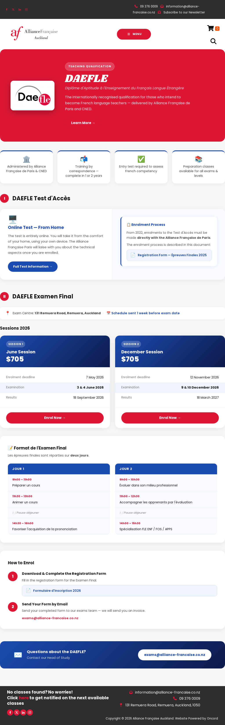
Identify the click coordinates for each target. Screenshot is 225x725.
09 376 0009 (189, 698)
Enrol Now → (54, 417)
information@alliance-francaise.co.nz (167, 692)
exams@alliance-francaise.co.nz (50, 618)
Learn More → (83, 123)
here (24, 698)
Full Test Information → (32, 266)
